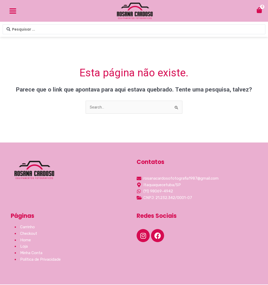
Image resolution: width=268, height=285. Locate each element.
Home (25, 240)
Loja (24, 246)
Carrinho (27, 227)
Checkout (28, 233)
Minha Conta (31, 253)
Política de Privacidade (40, 259)
